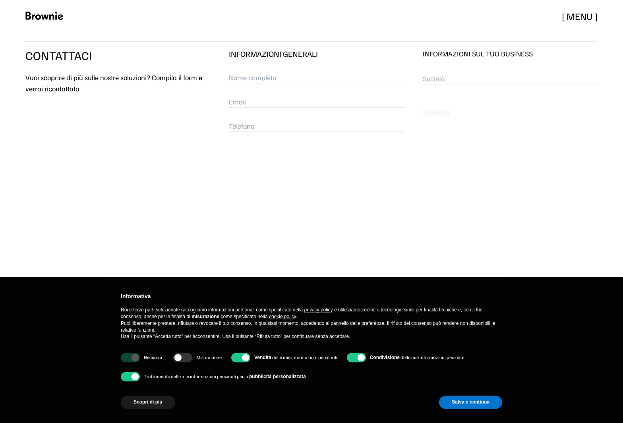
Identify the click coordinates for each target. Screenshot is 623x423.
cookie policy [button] (282, 331)
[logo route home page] (50, 15)
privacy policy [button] (318, 325)
